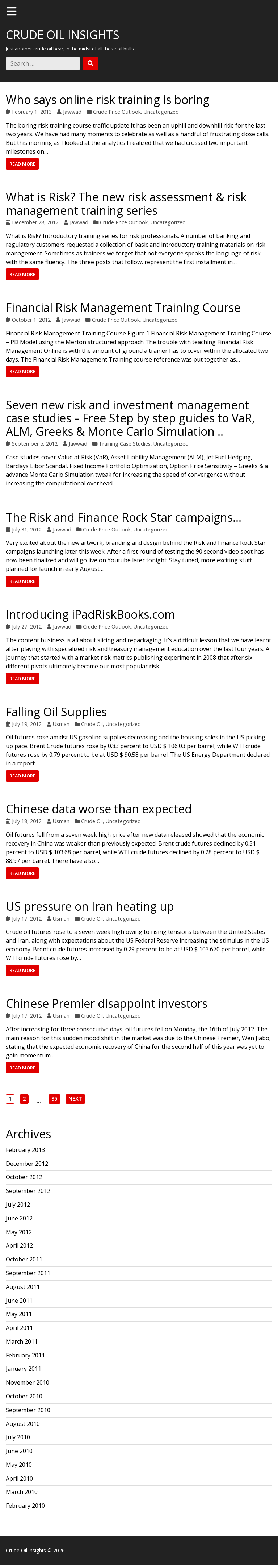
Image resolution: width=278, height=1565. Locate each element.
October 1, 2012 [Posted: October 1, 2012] (31, 319)
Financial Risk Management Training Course (123, 307)
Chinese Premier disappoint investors (106, 1003)
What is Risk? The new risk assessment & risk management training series (126, 203)
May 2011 (19, 1314)
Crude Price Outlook (117, 111)
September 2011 (28, 1273)
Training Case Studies (125, 443)
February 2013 (25, 1150)
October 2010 (24, 1396)
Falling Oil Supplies (56, 711)
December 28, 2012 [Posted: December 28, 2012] (35, 222)
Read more (22, 163)
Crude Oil (92, 724)
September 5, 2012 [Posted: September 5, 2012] (35, 443)
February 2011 (25, 1355)
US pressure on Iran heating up (90, 906)
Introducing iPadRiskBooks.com (90, 614)
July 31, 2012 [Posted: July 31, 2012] (27, 529)
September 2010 (28, 1410)
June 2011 (19, 1301)
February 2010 (25, 1506)
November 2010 (27, 1382)
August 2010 (23, 1424)
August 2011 (23, 1287)
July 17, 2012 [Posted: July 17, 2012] (27, 918)
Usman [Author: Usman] (61, 724)
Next (75, 1099)
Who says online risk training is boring (108, 99)
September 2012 (28, 1191)
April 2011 (19, 1328)
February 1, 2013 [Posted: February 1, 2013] (32, 111)
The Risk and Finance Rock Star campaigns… (123, 517)
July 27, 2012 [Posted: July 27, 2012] (27, 626)
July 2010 (18, 1437)
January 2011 (23, 1369)
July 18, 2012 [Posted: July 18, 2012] (27, 821)
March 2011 (22, 1341)
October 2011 (24, 1259)
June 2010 (19, 1451)
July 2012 (18, 1205)
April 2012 (19, 1245)
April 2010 (19, 1478)
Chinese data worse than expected (99, 809)
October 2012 (24, 1177)
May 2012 (19, 1232)
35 (54, 1099)
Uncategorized (161, 111)
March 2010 (22, 1492)
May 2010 (19, 1465)
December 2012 (27, 1164)
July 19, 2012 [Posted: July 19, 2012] (27, 724)
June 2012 (19, 1218)
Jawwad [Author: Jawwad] (72, 111)
